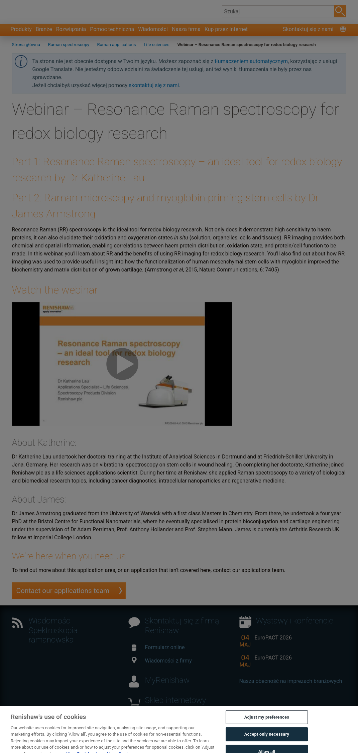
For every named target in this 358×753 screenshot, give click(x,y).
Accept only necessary (266, 740)
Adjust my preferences (266, 723)
